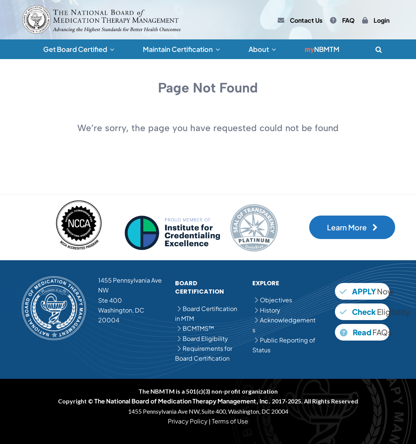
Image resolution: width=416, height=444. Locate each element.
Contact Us (306, 20)
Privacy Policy (188, 421)
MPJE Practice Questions (211, 431)
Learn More (352, 227)
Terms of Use (230, 421)
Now (364, 291)
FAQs (364, 332)
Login (381, 20)
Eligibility (364, 311)
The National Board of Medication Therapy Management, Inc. (182, 401)
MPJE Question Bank (146, 431)
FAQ (348, 20)
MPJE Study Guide (273, 431)
